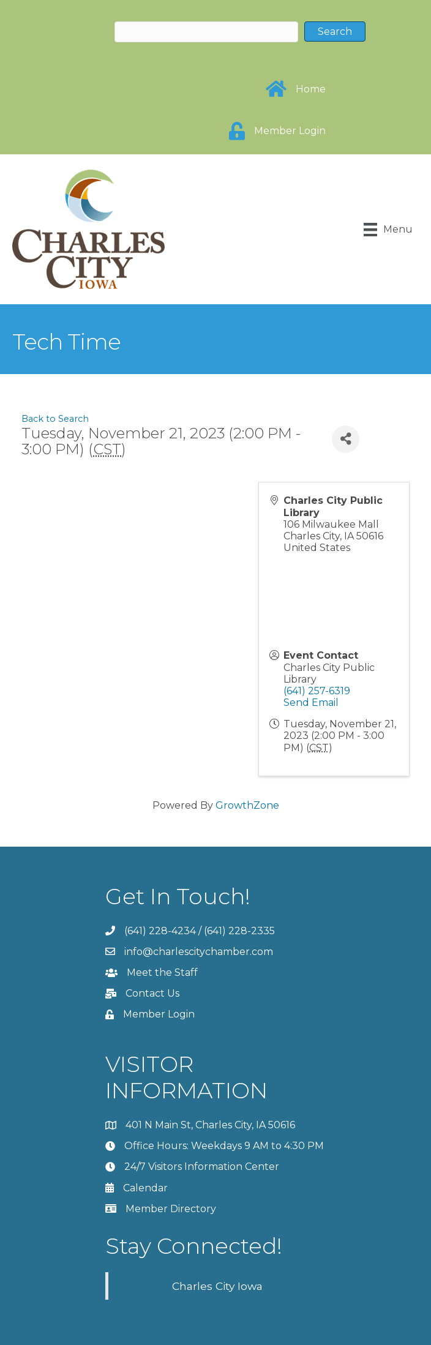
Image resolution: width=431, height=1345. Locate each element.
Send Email (311, 702)
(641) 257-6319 (316, 691)
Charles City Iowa (217, 1285)
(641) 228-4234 (160, 931)
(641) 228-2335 (239, 931)
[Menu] (388, 229)
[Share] (345, 439)
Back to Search (55, 418)
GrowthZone (247, 805)
